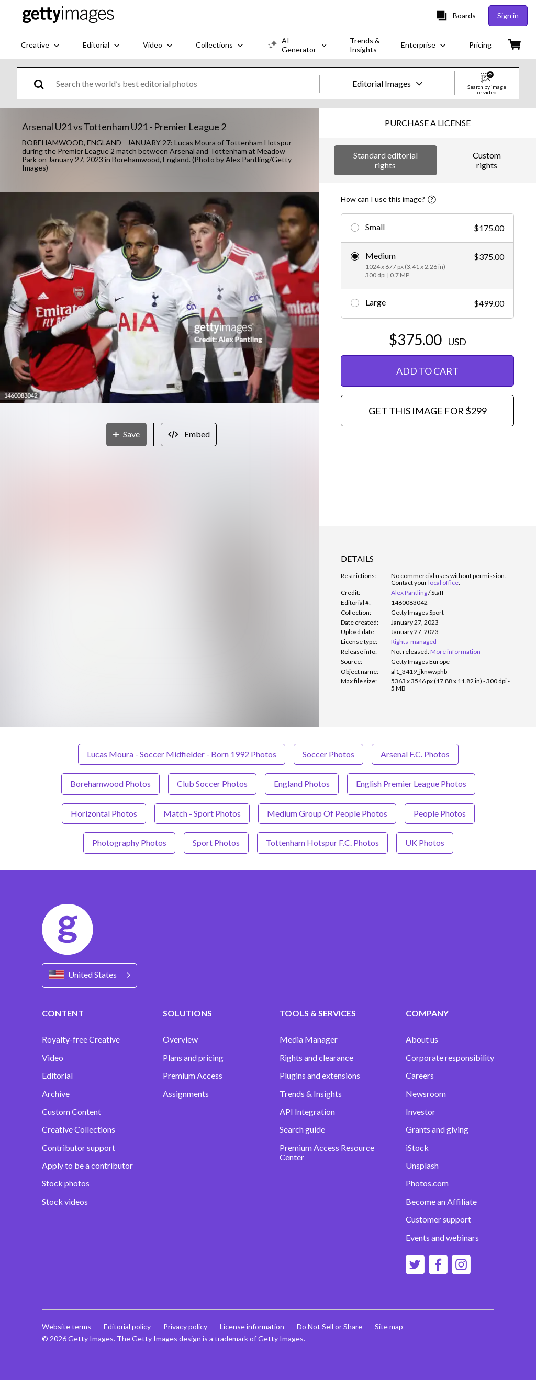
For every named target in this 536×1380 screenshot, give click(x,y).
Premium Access (192, 1075)
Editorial (57, 1075)
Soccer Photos (328, 754)
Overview (180, 1039)
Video (52, 1057)
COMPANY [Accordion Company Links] (427, 1013)
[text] (185, 83)
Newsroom (426, 1094)
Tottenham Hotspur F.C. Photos (322, 842)
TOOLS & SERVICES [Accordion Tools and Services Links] (318, 1013)
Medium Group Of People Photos (327, 813)
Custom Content (71, 1111)
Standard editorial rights (385, 159)
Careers (420, 1075)
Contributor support (78, 1147)
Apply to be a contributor (87, 1165)
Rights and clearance (316, 1057)
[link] (410, 651)
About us (422, 1039)
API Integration (307, 1111)
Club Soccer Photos (212, 783)
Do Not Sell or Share (329, 1326)
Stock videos (65, 1201)
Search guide (302, 1129)
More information (455, 651)
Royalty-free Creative (81, 1039)
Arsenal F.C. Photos (415, 754)
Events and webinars (442, 1237)
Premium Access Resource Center (327, 1152)
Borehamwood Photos (110, 783)
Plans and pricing (193, 1057)
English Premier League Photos (411, 783)
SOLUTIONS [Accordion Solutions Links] (187, 1013)
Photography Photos (129, 842)
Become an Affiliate (441, 1201)
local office (443, 582)
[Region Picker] (89, 975)
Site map (389, 1326)
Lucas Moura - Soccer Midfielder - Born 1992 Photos (181, 754)
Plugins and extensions (320, 1075)
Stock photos (66, 1183)
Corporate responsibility (450, 1057)
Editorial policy (127, 1326)
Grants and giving (437, 1129)
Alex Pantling (409, 592)
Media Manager (309, 1039)
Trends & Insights (311, 1094)
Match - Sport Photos (202, 813)
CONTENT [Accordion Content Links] (63, 1013)
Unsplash (422, 1165)
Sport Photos (216, 842)
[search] (43, 83)
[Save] (126, 434)
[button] (159, 298)
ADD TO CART (427, 371)
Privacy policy (185, 1326)
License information (252, 1326)
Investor (421, 1111)
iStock (417, 1147)
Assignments (186, 1094)
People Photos (440, 813)
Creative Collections (78, 1129)
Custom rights (487, 159)
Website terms (66, 1326)
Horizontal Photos (104, 813)
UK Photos (424, 842)
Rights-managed (414, 642)
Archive (56, 1094)
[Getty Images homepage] (68, 15)
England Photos (302, 783)
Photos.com (427, 1183)
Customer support (438, 1219)
